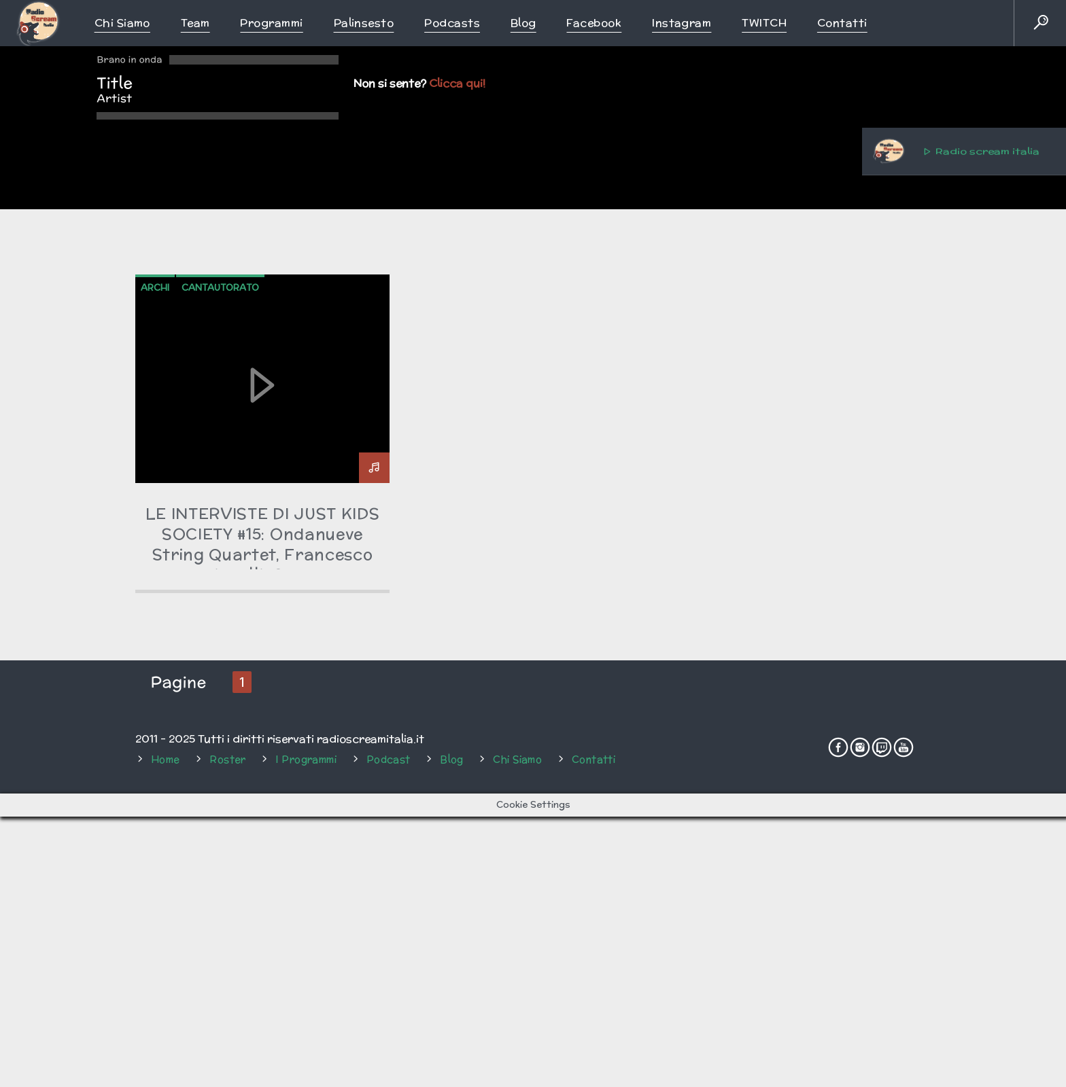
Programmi (271, 23)
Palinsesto (364, 23)
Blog (523, 23)
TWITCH (764, 23)
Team (195, 23)
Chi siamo (122, 23)
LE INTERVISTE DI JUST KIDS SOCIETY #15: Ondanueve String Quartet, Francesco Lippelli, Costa (262, 925)
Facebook (593, 23)
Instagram (681, 23)
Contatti (842, 23)
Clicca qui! (457, 83)
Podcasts (452, 23)
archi (155, 668)
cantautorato (220, 668)
